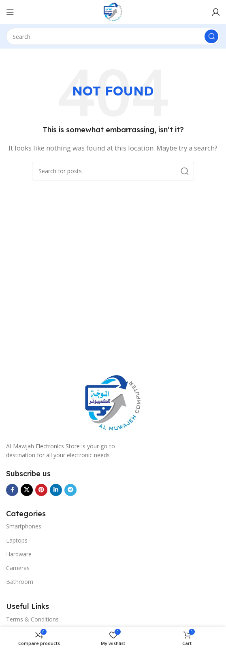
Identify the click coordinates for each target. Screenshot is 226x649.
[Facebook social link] (12, 490)
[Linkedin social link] (56, 490)
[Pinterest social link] (41, 490)
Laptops (17, 540)
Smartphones (23, 526)
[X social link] (27, 490)
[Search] (113, 36)
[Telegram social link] (70, 490)
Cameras (18, 568)
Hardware (19, 554)
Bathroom (19, 581)
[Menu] (10, 12)
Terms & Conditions (32, 619)
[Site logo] (113, 11)
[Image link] (113, 403)
